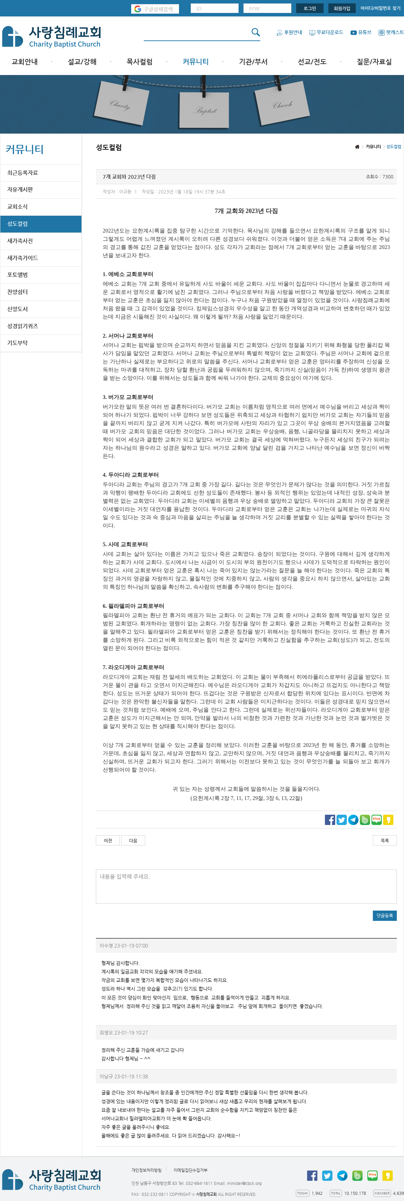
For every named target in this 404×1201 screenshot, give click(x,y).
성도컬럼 (17, 224)
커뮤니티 (196, 62)
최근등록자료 (22, 173)
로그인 (310, 8)
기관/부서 (253, 62)
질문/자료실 (374, 62)
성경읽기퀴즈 (22, 326)
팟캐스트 (391, 32)
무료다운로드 (326, 32)
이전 (108, 840)
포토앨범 (17, 275)
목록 (385, 840)
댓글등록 (385, 915)
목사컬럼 (140, 62)
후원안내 (289, 32)
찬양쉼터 (17, 292)
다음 (133, 840)
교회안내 (25, 62)
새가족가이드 (22, 258)
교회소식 (17, 206)
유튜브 (360, 32)
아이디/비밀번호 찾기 (381, 8)
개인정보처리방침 (146, 1170)
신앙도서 (17, 309)
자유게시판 (20, 189)
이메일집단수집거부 (190, 1170)
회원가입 (342, 8)
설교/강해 (82, 62)
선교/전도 (312, 62)
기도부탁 (17, 343)
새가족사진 (20, 241)
